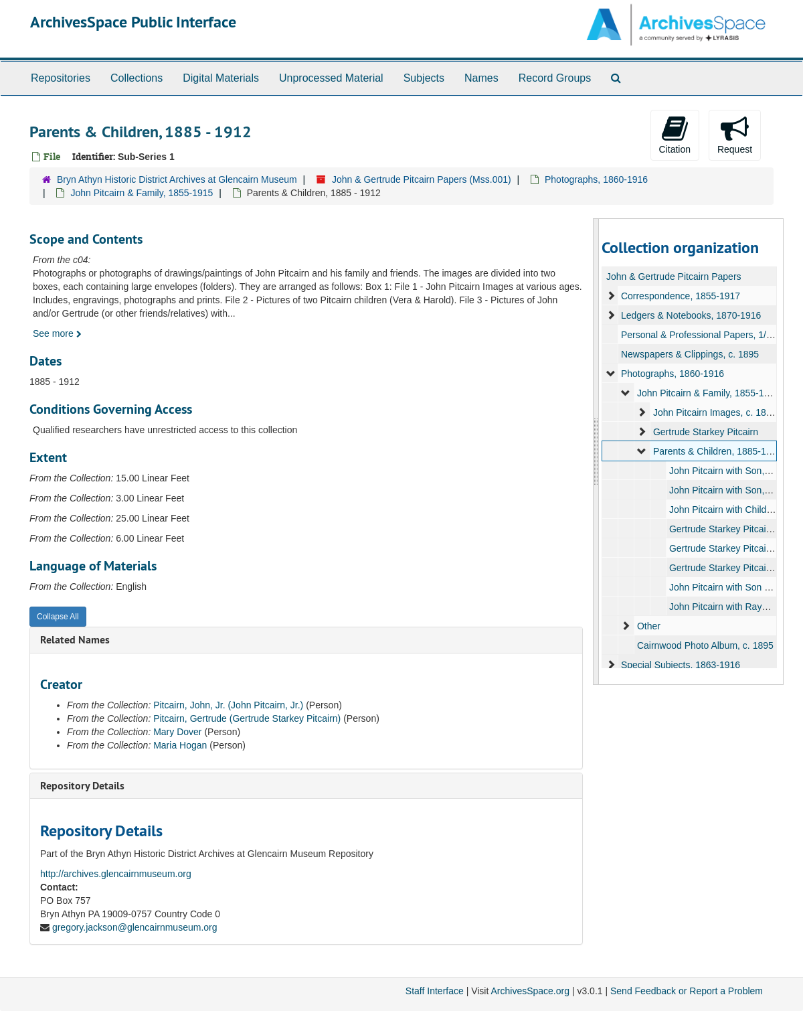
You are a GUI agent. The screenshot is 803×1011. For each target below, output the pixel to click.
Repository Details (82, 786)
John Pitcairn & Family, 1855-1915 (141, 192)
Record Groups (555, 78)
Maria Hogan (180, 745)
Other (648, 626)
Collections (136, 78)
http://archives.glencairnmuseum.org (115, 873)
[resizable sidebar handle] (596, 451)
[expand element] (611, 296)
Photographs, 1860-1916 (596, 179)
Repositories (60, 78)
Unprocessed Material (331, 78)
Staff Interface (435, 991)
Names (481, 78)
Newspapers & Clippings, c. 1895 (689, 354)
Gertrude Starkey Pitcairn (704, 431)
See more (57, 333)
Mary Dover (177, 731)
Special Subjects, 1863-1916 (679, 664)
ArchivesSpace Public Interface (133, 21)
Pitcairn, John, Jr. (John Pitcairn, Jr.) (228, 705)
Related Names (75, 640)
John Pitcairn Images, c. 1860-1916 (726, 412)
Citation (675, 134)
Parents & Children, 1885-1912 (716, 451)
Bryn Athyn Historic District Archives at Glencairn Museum (177, 179)
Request (734, 134)
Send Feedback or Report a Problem (686, 991)
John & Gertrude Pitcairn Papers (673, 276)
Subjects (424, 78)
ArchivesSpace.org (529, 991)
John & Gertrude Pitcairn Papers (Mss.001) (421, 179)
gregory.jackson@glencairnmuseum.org (134, 927)
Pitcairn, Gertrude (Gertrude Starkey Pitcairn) (247, 718)
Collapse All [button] (58, 616)
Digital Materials (221, 78)
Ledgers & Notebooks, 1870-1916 (690, 315)
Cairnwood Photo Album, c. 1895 (704, 645)
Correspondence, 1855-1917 (679, 296)
